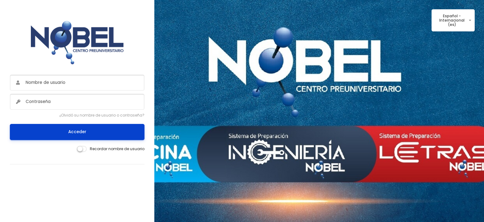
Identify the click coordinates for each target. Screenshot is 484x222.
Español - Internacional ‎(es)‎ (452, 20)
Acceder (77, 132)
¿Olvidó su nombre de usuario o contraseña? (101, 115)
